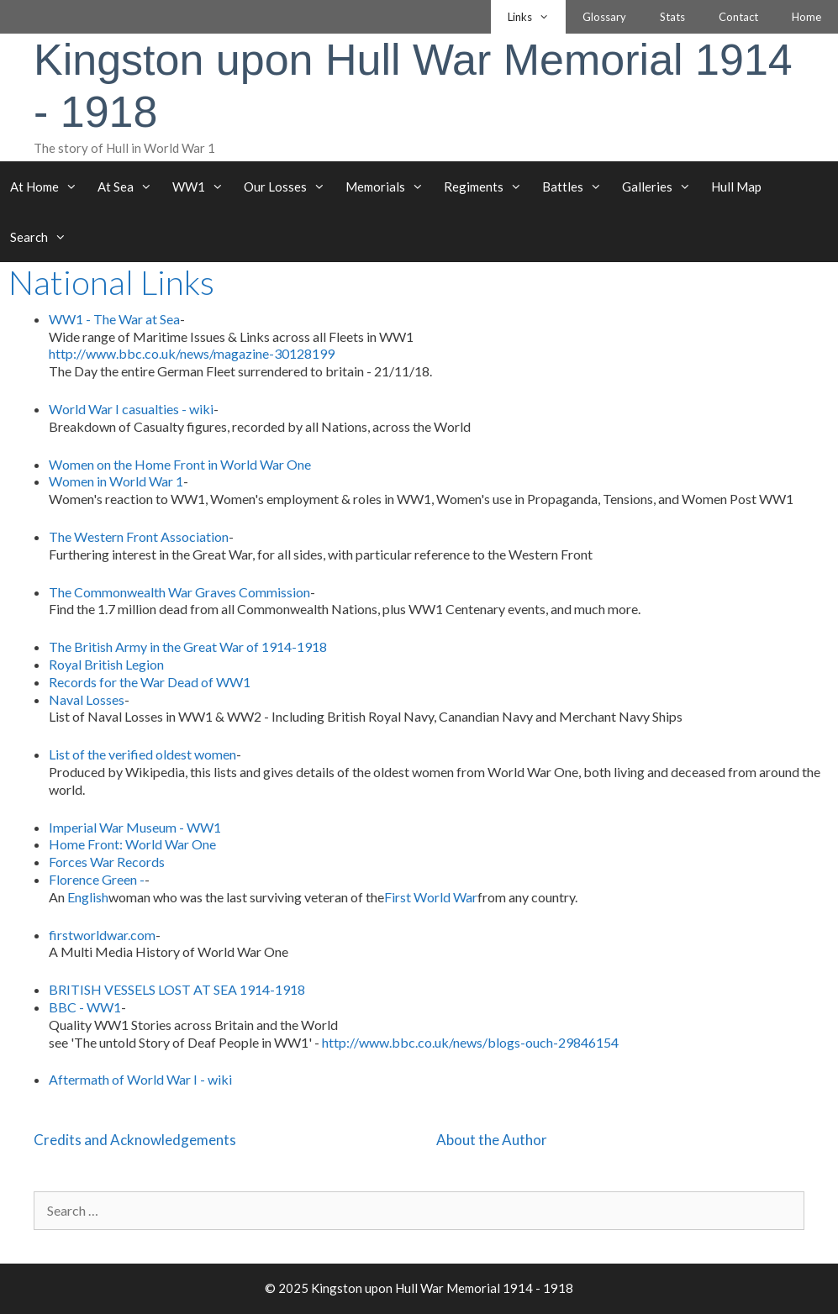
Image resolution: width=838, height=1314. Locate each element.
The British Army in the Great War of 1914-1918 (188, 646)
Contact (738, 17)
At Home (48, 186)
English (87, 897)
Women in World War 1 (116, 481)
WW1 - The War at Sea (114, 319)
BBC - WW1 (85, 1007)
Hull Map (736, 186)
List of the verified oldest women (142, 754)
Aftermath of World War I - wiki (140, 1079)
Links (537, 17)
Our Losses (289, 186)
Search (43, 237)
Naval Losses (86, 699)
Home (806, 17)
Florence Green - (97, 879)
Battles (577, 186)
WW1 (203, 186)
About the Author (491, 1139)
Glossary (604, 17)
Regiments (488, 186)
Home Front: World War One (132, 844)
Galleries (661, 186)
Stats (672, 17)
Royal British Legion (106, 664)
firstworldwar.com (102, 935)
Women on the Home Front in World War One (180, 464)
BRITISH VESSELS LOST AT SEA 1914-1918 (177, 989)
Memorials (389, 186)
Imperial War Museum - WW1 (135, 827)
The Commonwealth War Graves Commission (179, 592)
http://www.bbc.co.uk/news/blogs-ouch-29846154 (470, 1042)
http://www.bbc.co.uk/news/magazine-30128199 (192, 353)
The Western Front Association (139, 536)
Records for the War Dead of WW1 (149, 682)
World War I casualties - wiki (131, 409)
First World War (430, 897)
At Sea (130, 186)
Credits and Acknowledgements (135, 1139)
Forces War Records (107, 862)
